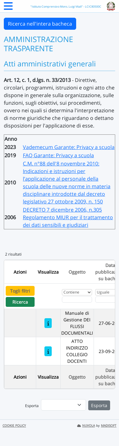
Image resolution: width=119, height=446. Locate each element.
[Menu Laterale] (8, 7)
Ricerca (20, 302)
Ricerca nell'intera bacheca (40, 23)
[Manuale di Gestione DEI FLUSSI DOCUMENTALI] (48, 323)
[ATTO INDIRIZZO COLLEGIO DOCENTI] (48, 351)
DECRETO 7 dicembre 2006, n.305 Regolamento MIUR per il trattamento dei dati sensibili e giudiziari (68, 217)
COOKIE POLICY (14, 426)
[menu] (63, 405)
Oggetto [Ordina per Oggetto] (77, 272)
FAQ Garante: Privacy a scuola (58, 155)
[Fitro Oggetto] (77, 299)
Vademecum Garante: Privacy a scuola (69, 147)
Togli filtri (20, 291)
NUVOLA (86, 426)
